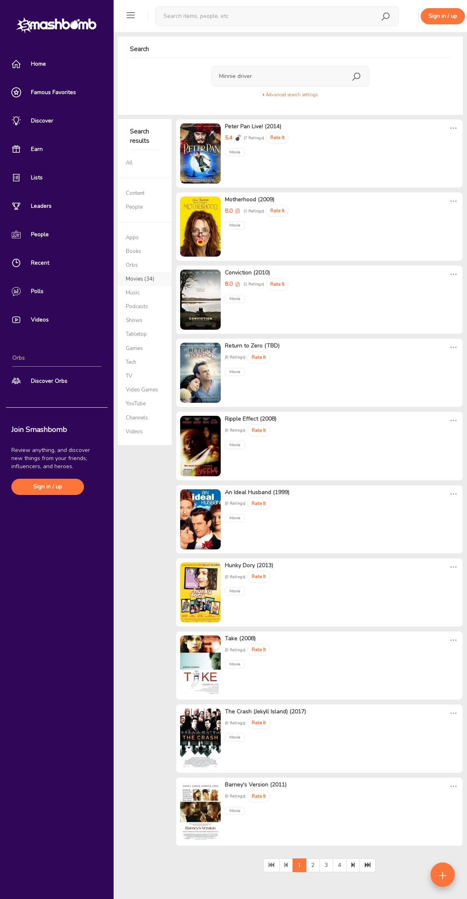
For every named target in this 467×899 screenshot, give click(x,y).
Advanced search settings (290, 95)
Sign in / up (47, 487)
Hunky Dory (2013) (249, 565)
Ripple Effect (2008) (250, 419)
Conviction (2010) (247, 273)
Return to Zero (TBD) (252, 346)
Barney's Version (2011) (255, 785)
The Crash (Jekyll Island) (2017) (265, 711)
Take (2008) (240, 638)
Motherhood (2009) (249, 199)
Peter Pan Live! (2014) (253, 126)
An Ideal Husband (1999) (257, 492)
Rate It (277, 137)
